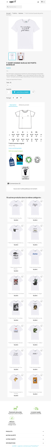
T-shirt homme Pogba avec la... (16, 242)
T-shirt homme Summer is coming (16, 392)
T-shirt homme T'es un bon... (15, 318)
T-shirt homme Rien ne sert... (16, 343)
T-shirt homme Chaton (35, 267)
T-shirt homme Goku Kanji (35, 392)
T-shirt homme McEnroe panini (16, 293)
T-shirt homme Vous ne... (15, 218)
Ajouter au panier (21, 92)
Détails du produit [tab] (24, 105)
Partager (13, 97)
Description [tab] (13, 105)
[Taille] (9, 85)
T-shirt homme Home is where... (16, 268)
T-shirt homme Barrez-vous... (35, 218)
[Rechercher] (14, 6)
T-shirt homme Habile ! (35, 367)
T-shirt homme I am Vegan (35, 293)
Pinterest (20, 97)
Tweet (17, 97)
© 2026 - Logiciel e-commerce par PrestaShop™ (25, 446)
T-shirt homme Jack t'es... (16, 367)
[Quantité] (8, 92)
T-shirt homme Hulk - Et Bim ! (35, 343)
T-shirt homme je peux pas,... (35, 242)
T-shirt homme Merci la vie (35, 318)
